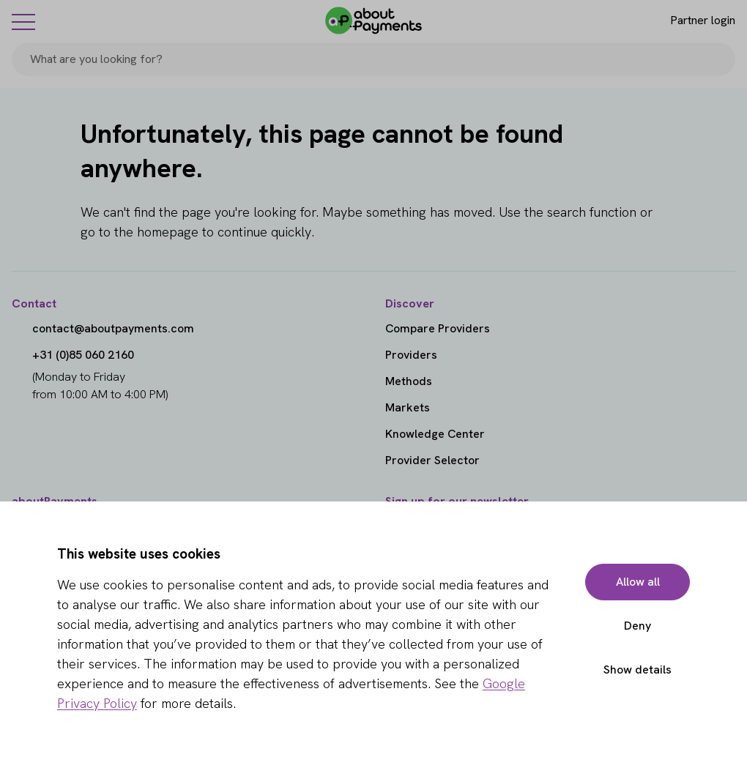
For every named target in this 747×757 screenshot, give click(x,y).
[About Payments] (373, 20)
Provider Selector (432, 460)
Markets (407, 407)
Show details (637, 669)
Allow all (638, 581)
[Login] (690, 20)
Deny (637, 625)
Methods (408, 381)
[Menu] (23, 21)
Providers (411, 354)
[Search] (717, 59)
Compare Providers (437, 328)
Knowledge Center (435, 433)
